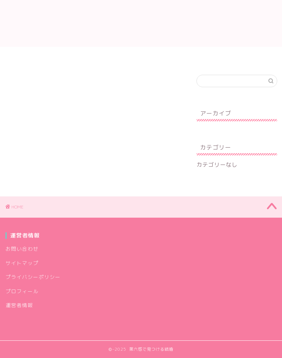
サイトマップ (22, 262)
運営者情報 (156, 55)
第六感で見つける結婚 (141, 23)
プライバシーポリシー (215, 55)
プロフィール (55, 55)
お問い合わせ (107, 55)
